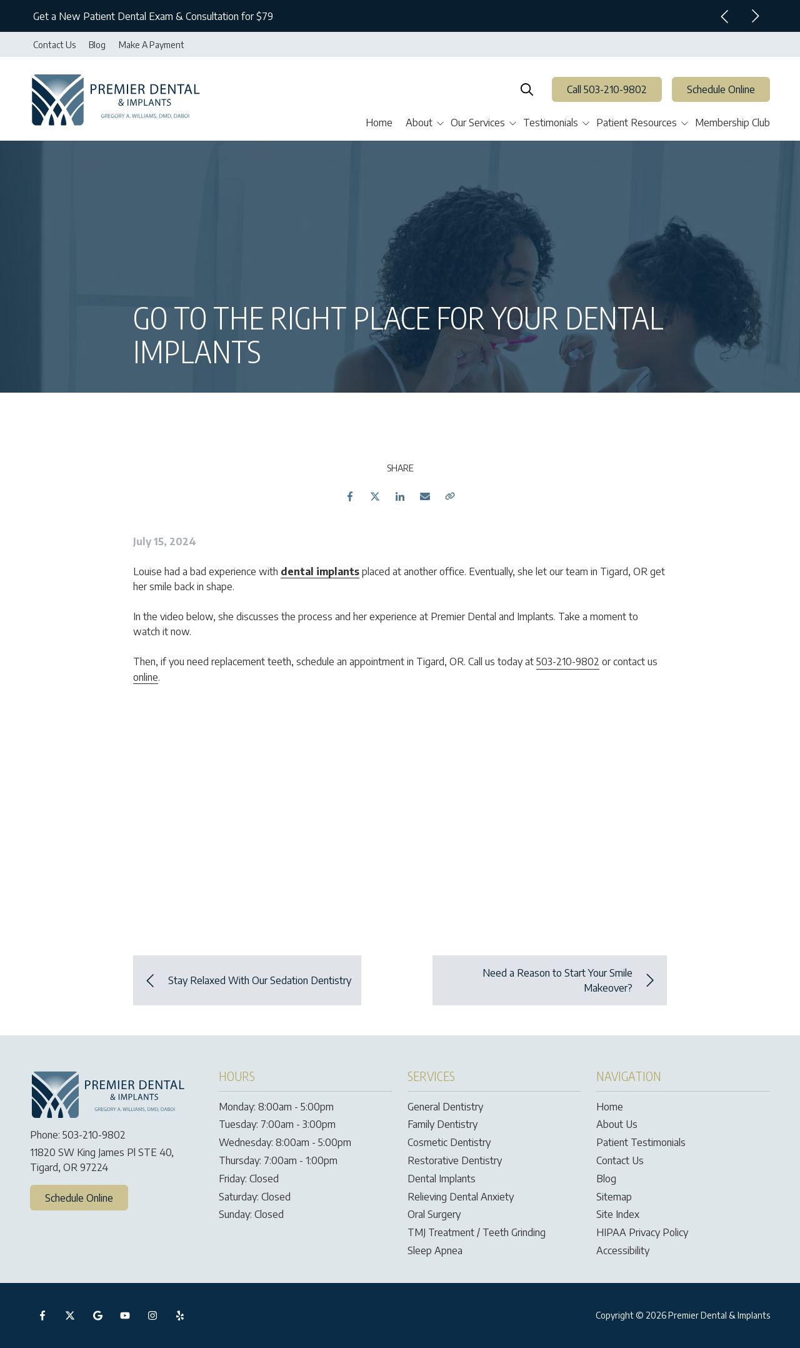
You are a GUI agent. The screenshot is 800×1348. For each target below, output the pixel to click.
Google (97, 1315)
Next (755, 16)
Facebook (350, 496)
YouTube (125, 1315)
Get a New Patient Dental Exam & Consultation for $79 (153, 16)
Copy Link (450, 496)
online (145, 677)
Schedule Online (721, 89)
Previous (725, 16)
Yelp (180, 1315)
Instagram (152, 1315)
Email (425, 496)
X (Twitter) (70, 1315)
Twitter (375, 496)
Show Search (527, 89)
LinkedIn (400, 496)
